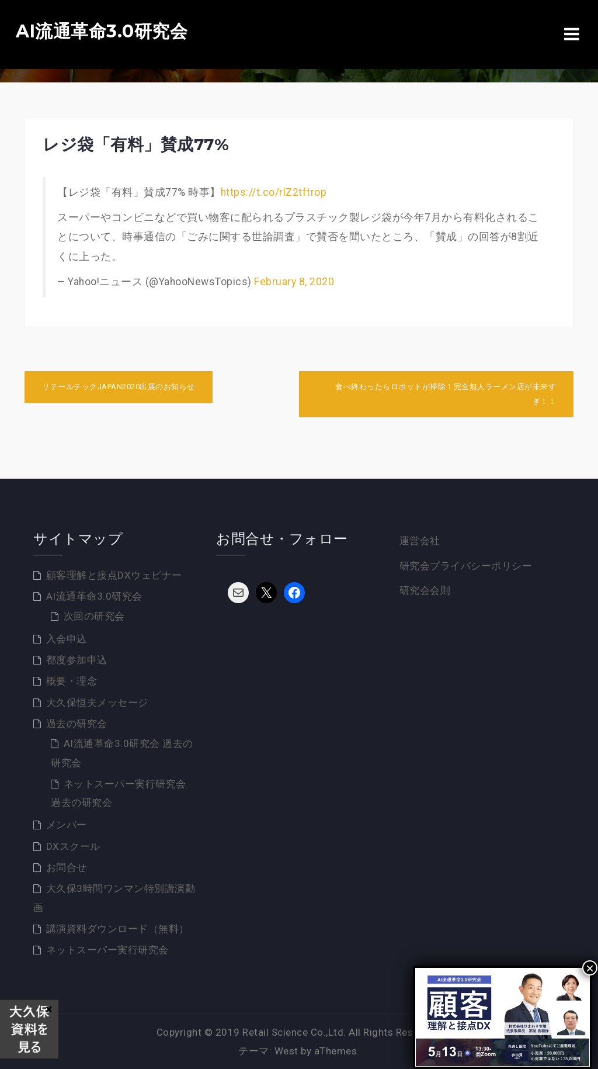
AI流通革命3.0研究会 (101, 31)
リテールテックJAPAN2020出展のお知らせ (118, 386)
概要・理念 (72, 681)
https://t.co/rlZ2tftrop (274, 192)
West (286, 1051)
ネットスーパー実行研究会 (107, 950)
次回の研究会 (94, 616)
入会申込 (66, 639)
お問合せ (66, 867)
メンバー (66, 825)
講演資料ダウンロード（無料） (117, 929)
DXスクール (73, 846)
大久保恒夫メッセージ (97, 702)
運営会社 (419, 540)
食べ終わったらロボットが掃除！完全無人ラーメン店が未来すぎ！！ (445, 394)
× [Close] (590, 967)
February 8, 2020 (294, 282)
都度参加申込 (76, 660)
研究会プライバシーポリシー (466, 566)
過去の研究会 (76, 723)
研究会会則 (425, 590)
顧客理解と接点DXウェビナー (114, 575)
